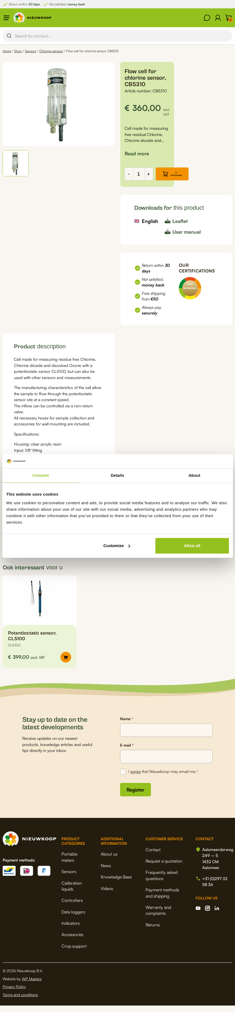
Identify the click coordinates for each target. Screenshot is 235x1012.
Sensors (30, 51)
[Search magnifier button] (9, 36)
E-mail (126, 751)
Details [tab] (117, 475)
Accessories (72, 941)
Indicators (71, 929)
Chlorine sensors (51, 51)
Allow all (192, 545)
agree (136, 777)
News (106, 872)
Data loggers (73, 918)
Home (7, 51)
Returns (153, 931)
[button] (16, 163)
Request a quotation (164, 867)
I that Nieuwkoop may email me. (163, 778)
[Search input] (122, 36)
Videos (107, 895)
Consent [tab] (40, 475)
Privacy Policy (14, 993)
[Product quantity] (139, 177)
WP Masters (32, 985)
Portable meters (69, 863)
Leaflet (180, 227)
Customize (116, 545)
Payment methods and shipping (162, 899)
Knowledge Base (116, 883)
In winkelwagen (185, 177)
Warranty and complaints (158, 916)
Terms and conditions (20, 1001)
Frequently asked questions (162, 881)
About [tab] (194, 475)
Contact (153, 856)
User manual (186, 238)
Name (126, 725)
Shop (18, 51)
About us (109, 860)
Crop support (74, 952)
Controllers (72, 906)
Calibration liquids (72, 892)
